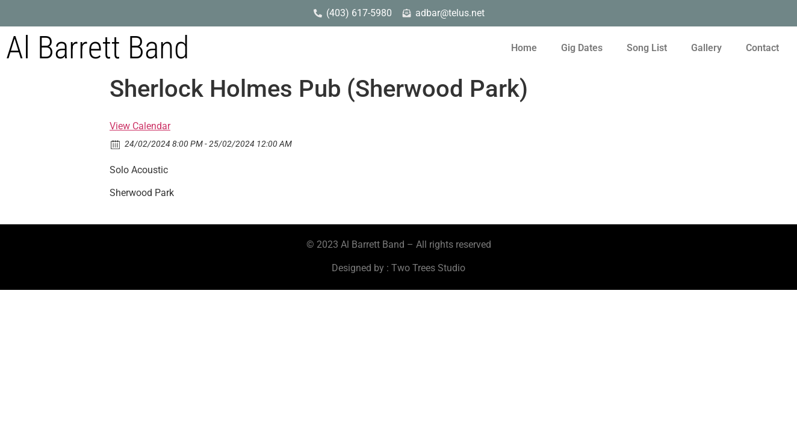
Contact (762, 48)
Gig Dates (582, 48)
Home (524, 48)
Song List (647, 48)
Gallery (706, 48)
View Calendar (140, 126)
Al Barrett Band (97, 47)
